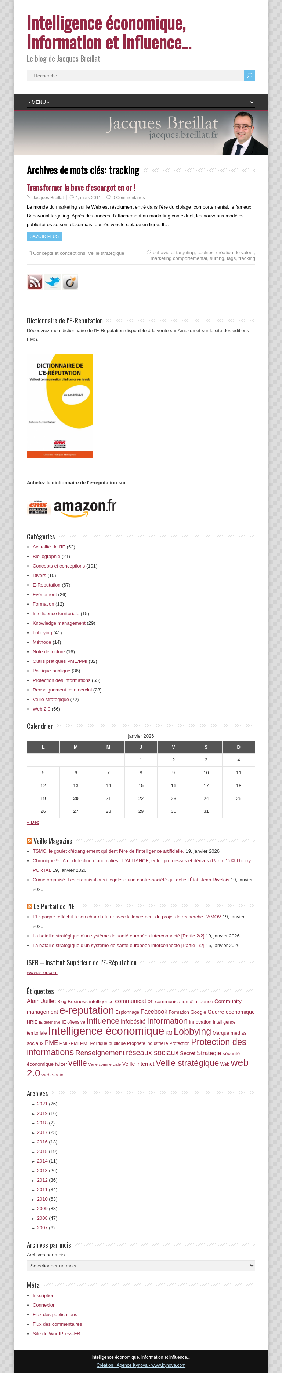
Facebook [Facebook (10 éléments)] (154, 1011)
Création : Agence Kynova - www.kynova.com (141, 1365)
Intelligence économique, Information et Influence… (109, 32)
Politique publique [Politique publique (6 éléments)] (108, 1043)
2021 (47, 1103)
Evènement (45, 594)
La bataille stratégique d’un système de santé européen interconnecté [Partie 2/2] (119, 936)
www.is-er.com (42, 972)
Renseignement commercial (62, 690)
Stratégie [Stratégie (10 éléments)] (209, 1053)
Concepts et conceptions (59, 253)
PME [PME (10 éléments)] (51, 1042)
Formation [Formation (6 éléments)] (179, 1012)
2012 (47, 1180)
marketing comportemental (179, 258)
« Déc (33, 822)
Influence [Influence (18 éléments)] (103, 1020)
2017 (47, 1132)
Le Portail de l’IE (54, 906)
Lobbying (42, 632)
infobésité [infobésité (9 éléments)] (133, 1021)
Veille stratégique (106, 253)
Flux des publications (55, 1314)
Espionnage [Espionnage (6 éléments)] (127, 1012)
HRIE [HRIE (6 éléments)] (32, 1022)
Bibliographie (46, 556)
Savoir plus (44, 236)
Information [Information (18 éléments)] (167, 1020)
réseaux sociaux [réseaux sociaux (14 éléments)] (152, 1053)
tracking (246, 258)
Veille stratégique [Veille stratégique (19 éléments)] (187, 1063)
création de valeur (235, 252)
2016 (47, 1142)
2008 (47, 1218)
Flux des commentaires (57, 1324)
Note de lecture (49, 651)
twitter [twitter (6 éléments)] (61, 1064)
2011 (47, 1189)
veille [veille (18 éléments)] (77, 1063)
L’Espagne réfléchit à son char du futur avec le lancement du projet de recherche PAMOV (127, 916)
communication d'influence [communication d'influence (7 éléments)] (184, 1001)
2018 (46, 1123)
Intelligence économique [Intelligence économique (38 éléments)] (106, 1031)
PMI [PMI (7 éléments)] (84, 1043)
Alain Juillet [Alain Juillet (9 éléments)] (41, 1001)
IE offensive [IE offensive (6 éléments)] (73, 1022)
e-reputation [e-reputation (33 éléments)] (86, 1010)
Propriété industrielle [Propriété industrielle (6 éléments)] (147, 1043)
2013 (47, 1170)
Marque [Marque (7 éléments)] (221, 1033)
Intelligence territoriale (56, 613)
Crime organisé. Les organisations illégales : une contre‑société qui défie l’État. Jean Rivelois (131, 879)
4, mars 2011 (88, 197)
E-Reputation (47, 585)
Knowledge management (59, 623)
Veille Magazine (52, 840)
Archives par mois (46, 1255)
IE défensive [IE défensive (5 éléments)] (50, 1022)
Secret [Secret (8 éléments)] (187, 1053)
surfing (217, 258)
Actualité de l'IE (49, 547)
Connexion (44, 1305)
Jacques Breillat (48, 197)
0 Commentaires (128, 197)
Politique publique (51, 670)
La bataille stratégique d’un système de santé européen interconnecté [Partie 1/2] (119, 945)
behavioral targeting (174, 252)
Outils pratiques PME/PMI (60, 661)
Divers (39, 575)
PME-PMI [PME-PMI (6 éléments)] (69, 1043)
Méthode (42, 642)
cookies (205, 252)
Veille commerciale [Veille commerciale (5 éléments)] (104, 1064)
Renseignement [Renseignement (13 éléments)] (99, 1053)
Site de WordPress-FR (56, 1333)
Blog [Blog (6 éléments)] (61, 1001)
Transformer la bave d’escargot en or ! (81, 187)
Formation (43, 604)
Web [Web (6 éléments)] (224, 1064)
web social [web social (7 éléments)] (53, 1075)
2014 (47, 1161)
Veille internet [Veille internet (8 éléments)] (138, 1064)
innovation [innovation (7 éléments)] (200, 1022)
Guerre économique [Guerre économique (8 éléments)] (231, 1012)
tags (231, 258)
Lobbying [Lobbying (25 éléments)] (192, 1031)
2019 (47, 1113)
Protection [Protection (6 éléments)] (179, 1043)
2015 (47, 1151)
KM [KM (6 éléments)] (169, 1033)
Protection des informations (62, 680)
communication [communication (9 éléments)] (134, 1001)
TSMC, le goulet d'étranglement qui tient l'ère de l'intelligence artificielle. (108, 851)
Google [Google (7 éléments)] (198, 1012)
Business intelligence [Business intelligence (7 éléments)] (90, 1001)
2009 (47, 1208)
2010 (47, 1199)
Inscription (43, 1295)
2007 (46, 1227)
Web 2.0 (41, 709)
